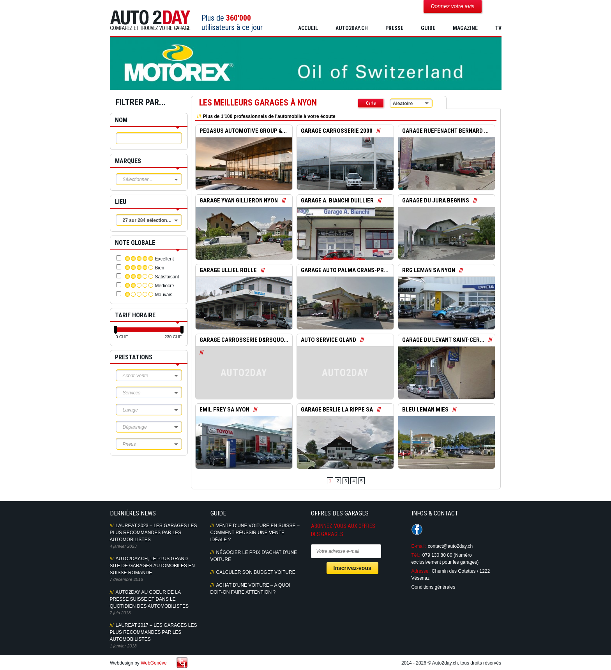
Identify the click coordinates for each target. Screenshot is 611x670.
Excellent (164, 259)
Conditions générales (433, 587)
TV (498, 28)
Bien (159, 268)
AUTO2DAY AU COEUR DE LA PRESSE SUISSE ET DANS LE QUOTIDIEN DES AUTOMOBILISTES (149, 599)
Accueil (308, 28)
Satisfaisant (167, 277)
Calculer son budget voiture (255, 572)
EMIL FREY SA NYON (224, 409)
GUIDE (428, 28)
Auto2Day (150, 20)
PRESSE (394, 28)
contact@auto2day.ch (450, 546)
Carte (371, 103)
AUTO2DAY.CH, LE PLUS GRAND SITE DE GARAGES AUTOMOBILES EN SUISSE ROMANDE (152, 565)
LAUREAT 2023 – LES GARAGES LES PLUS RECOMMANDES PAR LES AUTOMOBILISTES (153, 532)
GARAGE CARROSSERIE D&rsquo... (244, 340)
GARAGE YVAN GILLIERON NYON (239, 200)
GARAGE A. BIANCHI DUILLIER (337, 200)
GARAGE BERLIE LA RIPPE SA (337, 409)
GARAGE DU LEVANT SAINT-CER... (443, 340)
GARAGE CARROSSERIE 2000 (337, 131)
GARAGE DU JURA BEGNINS (435, 200)
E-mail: (418, 546)
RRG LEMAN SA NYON (428, 270)
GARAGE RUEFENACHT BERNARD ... (445, 131)
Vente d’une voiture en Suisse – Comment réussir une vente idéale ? (255, 532)
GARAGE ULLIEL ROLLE (228, 270)
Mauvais (164, 294)
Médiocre (164, 285)
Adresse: (420, 571)
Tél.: (415, 555)
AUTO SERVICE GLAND (329, 340)
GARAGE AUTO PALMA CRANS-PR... (345, 270)
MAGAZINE (465, 28)
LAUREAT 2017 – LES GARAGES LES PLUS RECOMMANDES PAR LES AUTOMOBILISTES (153, 632)
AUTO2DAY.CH (352, 28)
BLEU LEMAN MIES (425, 409)
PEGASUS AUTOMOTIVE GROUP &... (244, 131)
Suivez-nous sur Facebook (416, 529)
